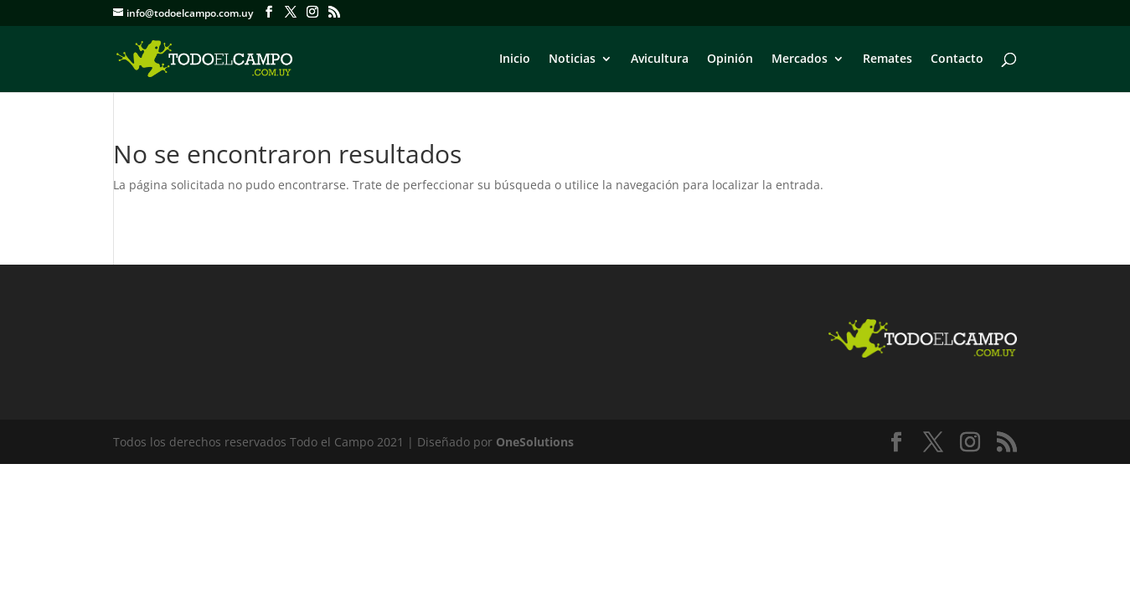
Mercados (799, 59)
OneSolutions (535, 442)
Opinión (730, 59)
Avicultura (660, 59)
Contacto (957, 59)
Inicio (514, 59)
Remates (887, 59)
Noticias (572, 59)
